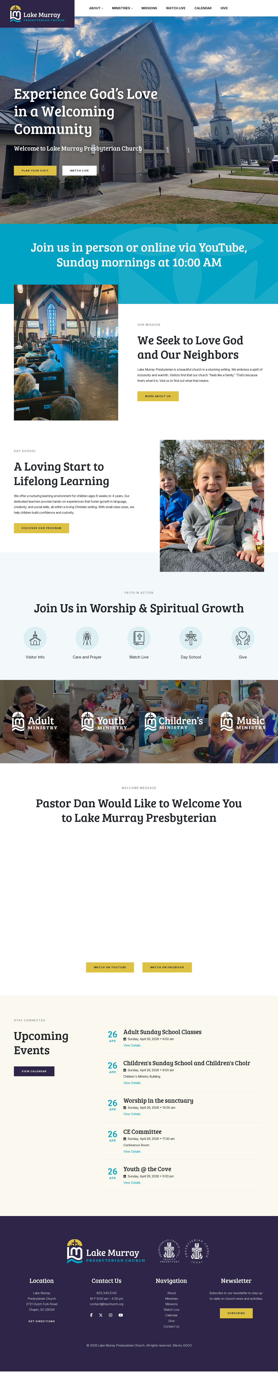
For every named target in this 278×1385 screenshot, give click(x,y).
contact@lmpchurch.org (106, 1317)
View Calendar (34, 1084)
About (95, 8)
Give (224, 8)
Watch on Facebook (167, 980)
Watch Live (176, 8)
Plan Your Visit (35, 170)
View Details (132, 1059)
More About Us (158, 396)
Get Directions (41, 1334)
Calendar (203, 8)
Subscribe (236, 1326)
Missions (149, 8)
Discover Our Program (41, 528)
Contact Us (171, 1340)
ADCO (187, 1359)
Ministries (121, 8)
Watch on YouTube (110, 980)
